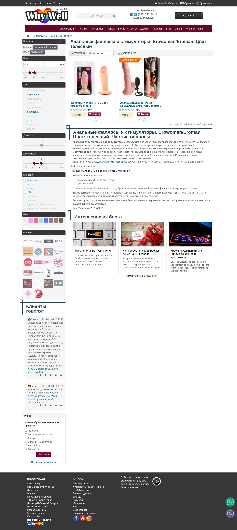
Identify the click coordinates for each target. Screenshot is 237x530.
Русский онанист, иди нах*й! (93, 250)
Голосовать (44, 454)
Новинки (190, 28)
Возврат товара (35, 513)
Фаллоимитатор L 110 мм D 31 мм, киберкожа (90, 104)
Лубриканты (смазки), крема (88, 486)
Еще (201, 28)
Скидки (179, 28)
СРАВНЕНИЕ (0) (127, 53)
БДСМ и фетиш (118, 28)
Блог (168, 28)
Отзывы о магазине (37, 506)
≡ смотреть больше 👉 (141, 275)
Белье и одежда (141, 28)
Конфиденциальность (39, 496)
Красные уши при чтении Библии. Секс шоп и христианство (186, 254)
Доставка (32, 3)
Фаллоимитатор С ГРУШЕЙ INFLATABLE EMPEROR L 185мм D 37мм (140, 105)
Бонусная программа (84, 513)
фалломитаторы (111, 161)
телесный (37, 52)
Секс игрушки (40, 36)
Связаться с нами (36, 510)
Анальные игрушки (61, 36)
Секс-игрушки (68, 28)
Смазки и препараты (92, 28)
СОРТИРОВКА (78, 53)
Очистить (59, 41)
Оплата (46, 3)
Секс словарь (34, 483)
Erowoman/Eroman (45, 47)
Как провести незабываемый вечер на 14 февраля (141, 252)
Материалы (79, 503)
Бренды (158, 28)
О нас (57, 3)
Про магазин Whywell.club (41, 486)
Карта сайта (33, 516)
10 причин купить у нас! (40, 500)
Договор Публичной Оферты (42, 503)
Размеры (78, 500)
